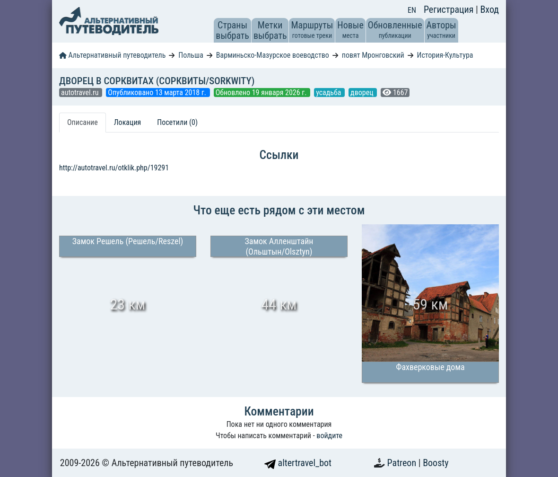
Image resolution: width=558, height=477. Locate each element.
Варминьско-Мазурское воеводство (272, 55)
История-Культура (445, 55)
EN (412, 10)
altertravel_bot (297, 462)
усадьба (329, 92)
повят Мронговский (373, 55)
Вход (489, 9)
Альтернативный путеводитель (112, 55)
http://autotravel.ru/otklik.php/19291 (114, 167)
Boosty (435, 462)
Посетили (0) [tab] (177, 122)
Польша (190, 55)
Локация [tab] (127, 122)
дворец (362, 92)
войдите (329, 435)
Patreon (402, 462)
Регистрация (450, 9)
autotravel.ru (80, 92)
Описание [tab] (82, 122)
